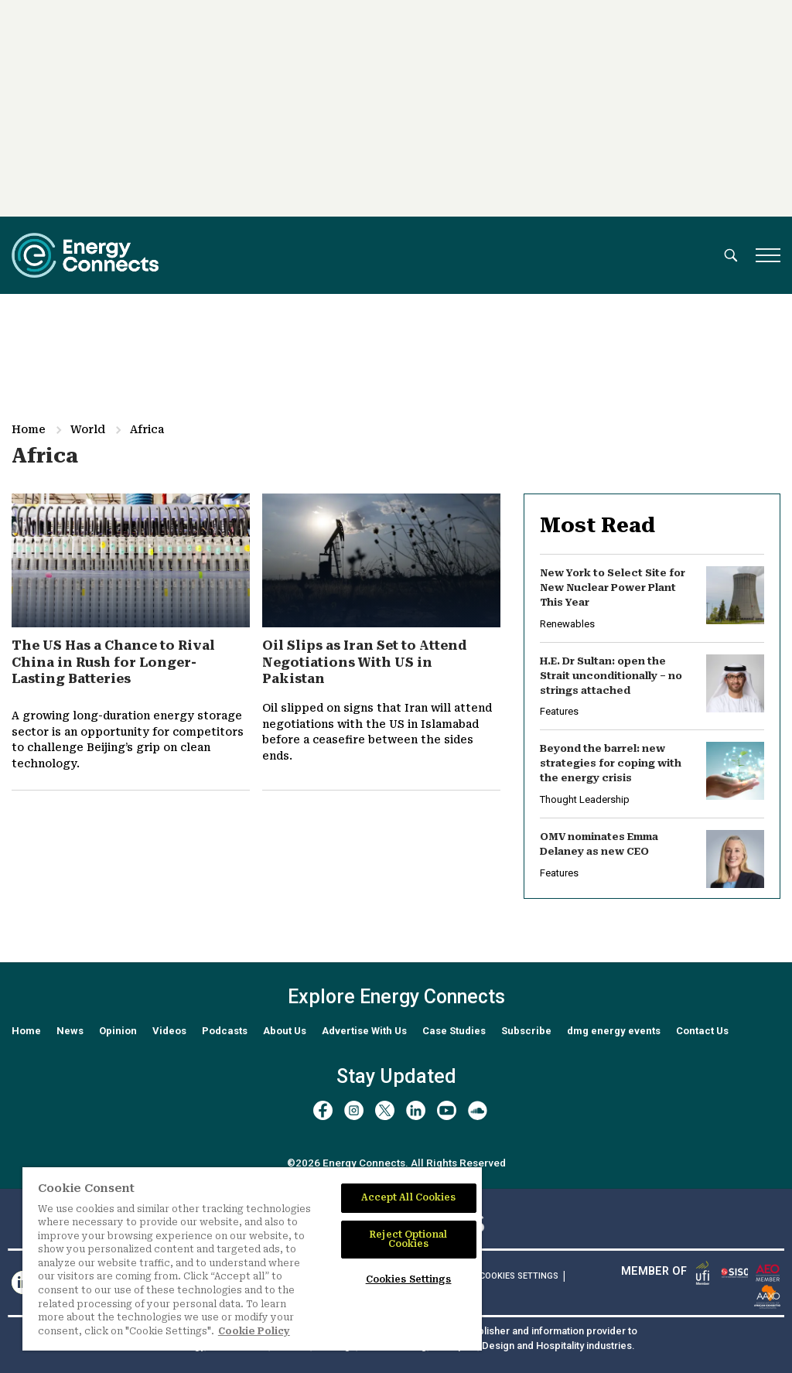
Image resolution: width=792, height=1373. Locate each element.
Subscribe (526, 1031)
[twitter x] (384, 1110)
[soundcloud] (477, 1110)
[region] (252, 1259)
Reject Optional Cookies (408, 1239)
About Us (284, 1031)
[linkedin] (415, 1110)
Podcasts (225, 1031)
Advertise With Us (364, 1031)
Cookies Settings (519, 1276)
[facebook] (323, 1110)
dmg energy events (614, 1031)
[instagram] (354, 1110)
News (70, 1031)
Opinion (118, 1031)
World (87, 429)
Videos (169, 1031)
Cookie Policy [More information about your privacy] (254, 1331)
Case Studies (454, 1031)
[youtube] (446, 1110)
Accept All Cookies (408, 1197)
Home (29, 429)
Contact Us (702, 1031)
